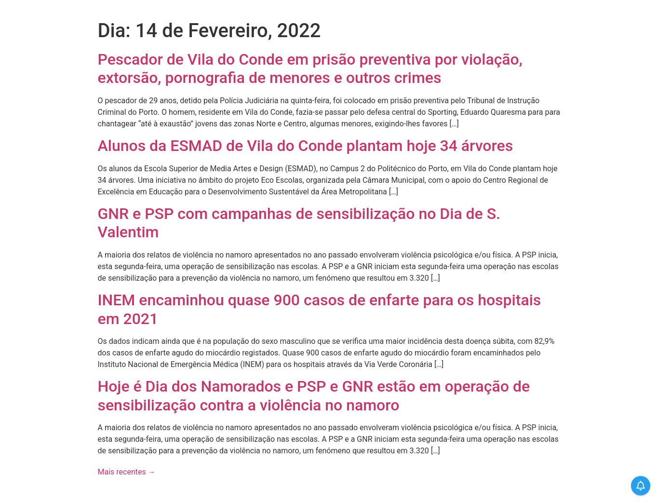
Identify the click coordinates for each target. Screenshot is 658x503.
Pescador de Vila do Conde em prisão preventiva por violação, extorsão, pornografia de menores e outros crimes (310, 68)
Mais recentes (127, 471)
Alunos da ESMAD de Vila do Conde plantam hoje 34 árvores (305, 145)
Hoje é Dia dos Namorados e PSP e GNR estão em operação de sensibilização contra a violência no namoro (314, 395)
